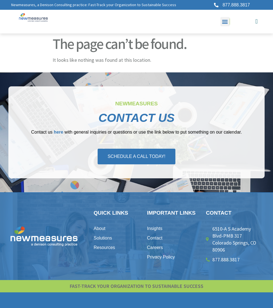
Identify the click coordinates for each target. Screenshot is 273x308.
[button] (225, 21)
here (58, 132)
